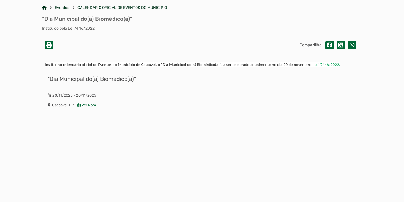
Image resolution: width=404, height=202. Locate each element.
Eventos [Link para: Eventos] (62, 8)
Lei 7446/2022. (327, 64)
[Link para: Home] (44, 8)
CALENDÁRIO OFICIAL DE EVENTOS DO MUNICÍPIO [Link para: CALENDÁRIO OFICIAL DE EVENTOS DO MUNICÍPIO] (122, 8)
